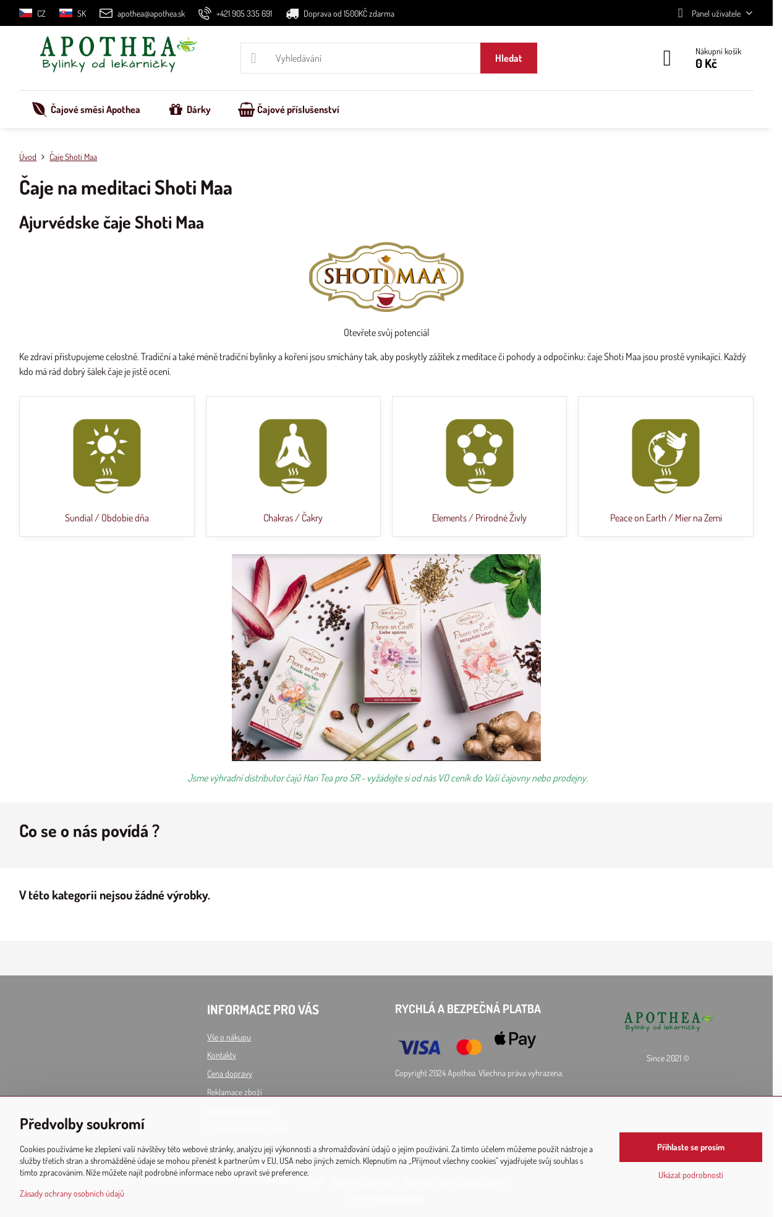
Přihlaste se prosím (691, 1147)
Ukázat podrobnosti (690, 1174)
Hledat (508, 58)
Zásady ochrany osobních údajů (72, 1193)
